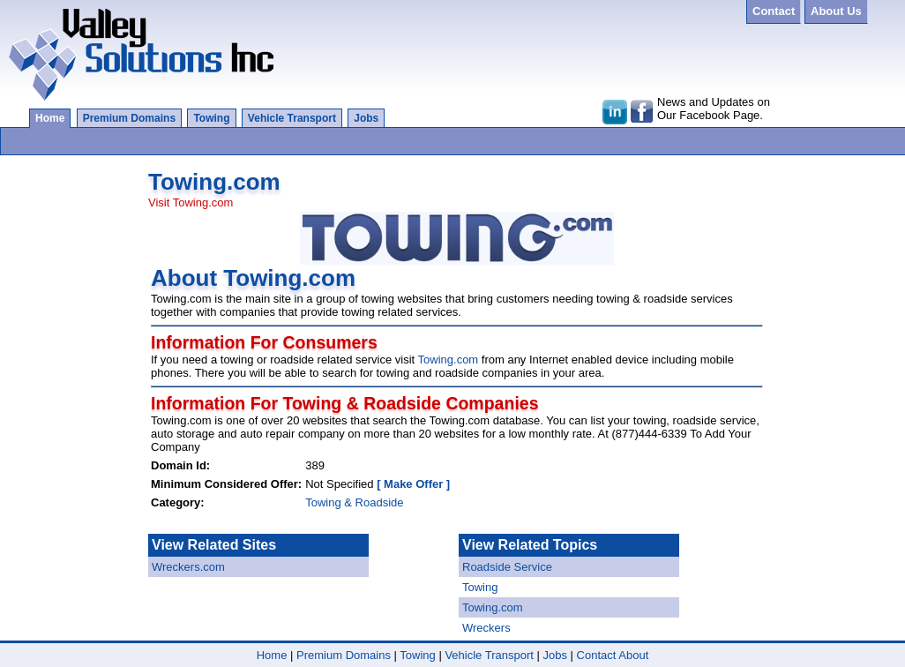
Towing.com (448, 359)
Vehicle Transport (292, 118)
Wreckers (486, 627)
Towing (211, 118)
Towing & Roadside (354, 502)
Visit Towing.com (190, 202)
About (633, 655)
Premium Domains (129, 118)
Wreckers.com (188, 566)
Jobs (366, 118)
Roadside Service (507, 566)
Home (49, 118)
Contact (597, 655)
